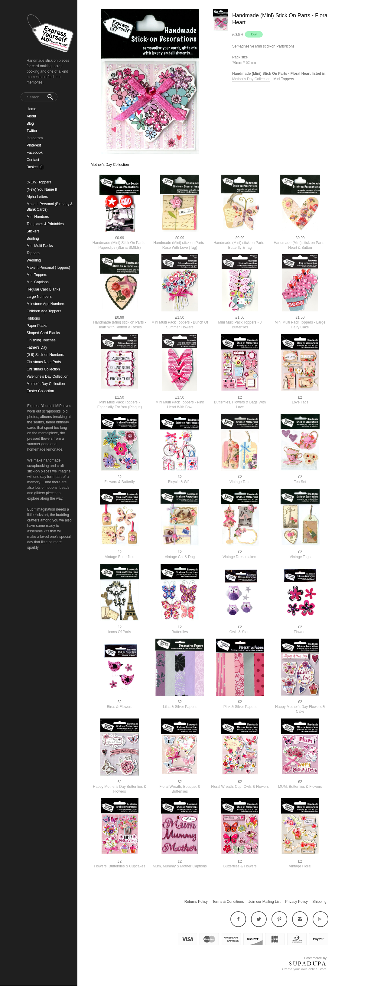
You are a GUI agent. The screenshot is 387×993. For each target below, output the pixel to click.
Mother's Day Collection (46, 384)
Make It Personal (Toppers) (48, 267)
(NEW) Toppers (39, 182)
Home (31, 109)
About (31, 116)
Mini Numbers (38, 217)
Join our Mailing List (265, 901)
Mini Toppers (37, 275)
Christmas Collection (43, 369)
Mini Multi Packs (40, 246)
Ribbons (33, 318)
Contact (33, 160)
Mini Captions (38, 282)
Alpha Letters (37, 197)
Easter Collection (40, 391)
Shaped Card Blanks (43, 333)
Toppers (33, 253)
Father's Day (37, 347)
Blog (30, 123)
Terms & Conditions (228, 901)
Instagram (35, 138)
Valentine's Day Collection (47, 376)
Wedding (34, 260)
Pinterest (34, 145)
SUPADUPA (308, 963)
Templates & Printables (45, 224)
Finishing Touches (41, 340)
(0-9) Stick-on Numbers (45, 355)
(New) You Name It (42, 189)
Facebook (35, 152)
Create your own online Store (304, 969)
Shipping (319, 901)
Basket (33, 167)
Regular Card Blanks (43, 289)
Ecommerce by (315, 958)
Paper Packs (37, 326)
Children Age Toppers (44, 311)
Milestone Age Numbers (46, 304)
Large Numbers (39, 296)
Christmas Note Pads (44, 362)
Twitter (32, 131)
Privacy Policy (296, 901)
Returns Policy (196, 901)
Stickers (33, 231)
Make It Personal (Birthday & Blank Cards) (50, 207)
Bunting (33, 238)
